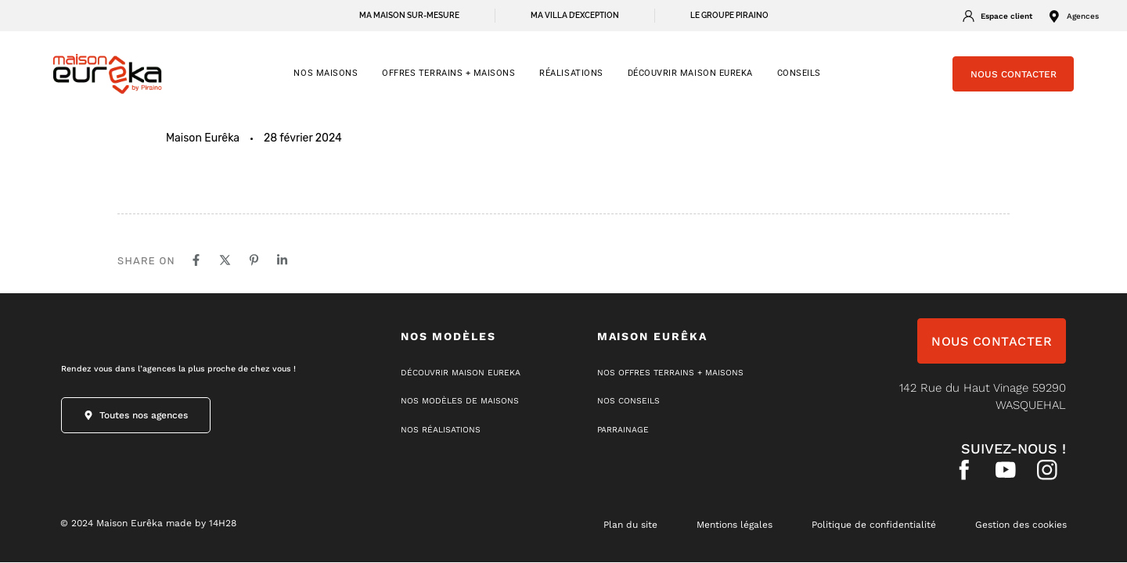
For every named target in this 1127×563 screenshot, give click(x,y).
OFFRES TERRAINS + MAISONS (448, 73)
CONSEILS (799, 73)
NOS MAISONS (325, 73)
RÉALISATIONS (571, 73)
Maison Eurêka (202, 138)
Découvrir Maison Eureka (690, 73)
